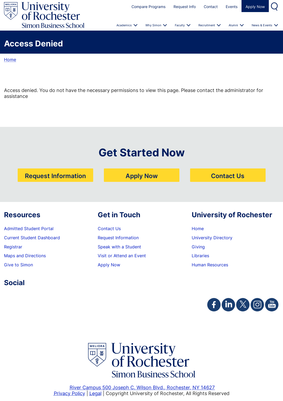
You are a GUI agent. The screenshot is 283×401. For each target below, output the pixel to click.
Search (275, 6)
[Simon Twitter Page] (243, 304)
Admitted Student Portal (29, 228)
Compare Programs (148, 6)
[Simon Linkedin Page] (228, 304)
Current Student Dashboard (32, 238)
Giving (198, 247)
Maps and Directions (25, 256)
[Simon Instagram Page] (257, 304)
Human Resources (210, 265)
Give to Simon (18, 265)
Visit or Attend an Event (122, 256)
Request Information (55, 175)
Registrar (13, 247)
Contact (211, 6)
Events (231, 6)
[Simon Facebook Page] (214, 304)
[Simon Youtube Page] (271, 304)
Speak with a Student (119, 247)
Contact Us (227, 175)
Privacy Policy (69, 393)
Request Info (184, 6)
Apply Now (255, 6)
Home (10, 59)
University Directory (212, 238)
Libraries (200, 256)
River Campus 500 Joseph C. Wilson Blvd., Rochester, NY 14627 (142, 387)
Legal (95, 393)
